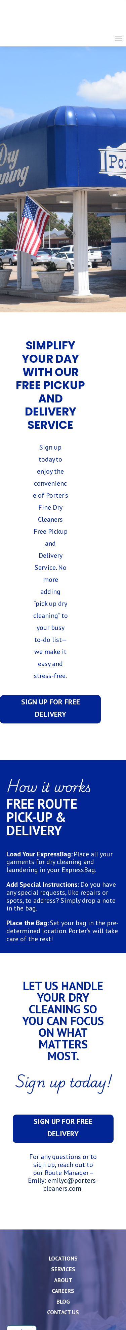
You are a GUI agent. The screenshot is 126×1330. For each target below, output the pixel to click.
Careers (63, 1291)
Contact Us (63, 1312)
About (63, 1280)
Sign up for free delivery (50, 708)
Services (63, 1269)
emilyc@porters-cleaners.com (70, 1184)
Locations (63, 1258)
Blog (63, 1301)
